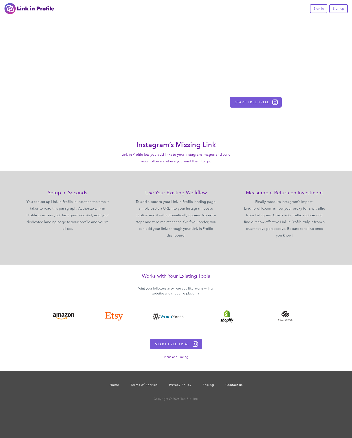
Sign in (319, 9)
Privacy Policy (180, 385)
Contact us (234, 385)
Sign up (338, 9)
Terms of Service (144, 385)
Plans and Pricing (176, 357)
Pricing (208, 385)
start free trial (256, 102)
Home (114, 385)
